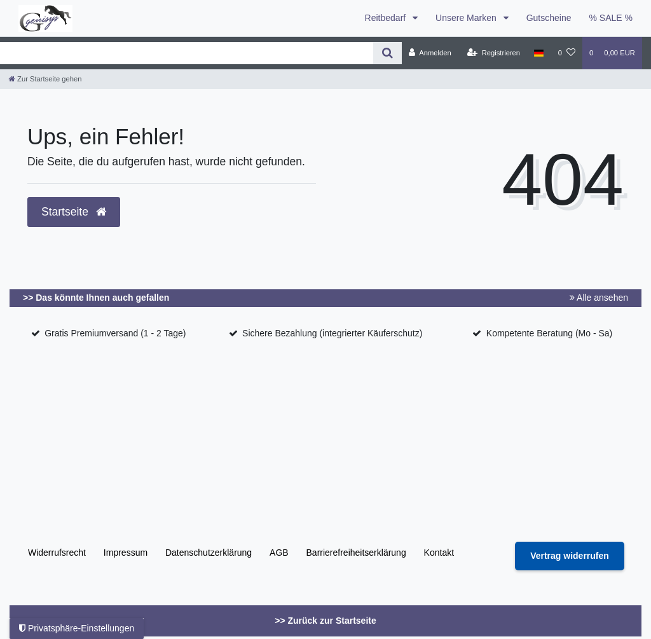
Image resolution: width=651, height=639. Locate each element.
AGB (279, 552)
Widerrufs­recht (57, 552)
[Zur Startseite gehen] (45, 79)
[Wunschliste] (566, 53)
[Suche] (387, 53)
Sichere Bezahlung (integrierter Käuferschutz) (332, 333)
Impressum (125, 552)
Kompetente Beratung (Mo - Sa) (549, 333)
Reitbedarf (386, 18)
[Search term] (186, 53)
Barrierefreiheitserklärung (356, 552)
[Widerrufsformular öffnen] (569, 556)
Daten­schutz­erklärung (208, 552)
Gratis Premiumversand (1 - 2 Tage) (115, 333)
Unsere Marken (467, 18)
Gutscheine (549, 18)
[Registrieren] (493, 53)
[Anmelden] (430, 53)
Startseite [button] (73, 211)
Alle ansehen (599, 297)
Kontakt (439, 552)
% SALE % (611, 18)
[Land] (539, 53)
